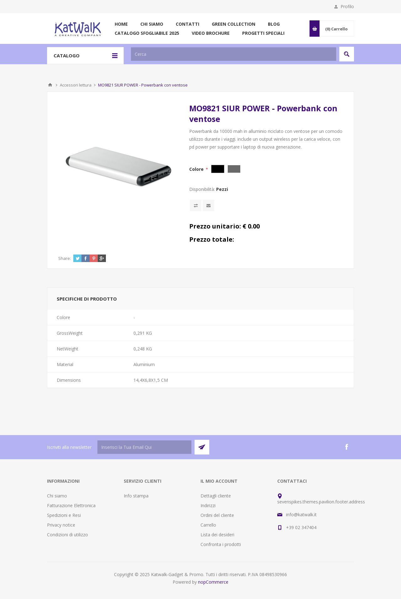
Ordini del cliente (217, 515)
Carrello (208, 525)
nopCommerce (213, 582)
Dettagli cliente (215, 496)
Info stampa (136, 496)
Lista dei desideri (217, 535)
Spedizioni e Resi (64, 515)
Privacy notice (61, 525)
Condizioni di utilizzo (67, 535)
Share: (64, 258)
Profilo (347, 6)
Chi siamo (57, 496)
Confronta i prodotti (220, 544)
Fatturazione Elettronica (71, 505)
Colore (197, 169)
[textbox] (233, 54)
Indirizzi (208, 505)
